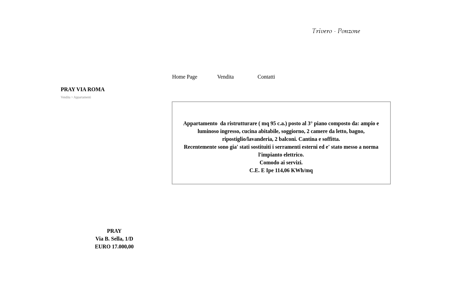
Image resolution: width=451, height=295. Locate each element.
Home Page (184, 77)
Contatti (266, 77)
